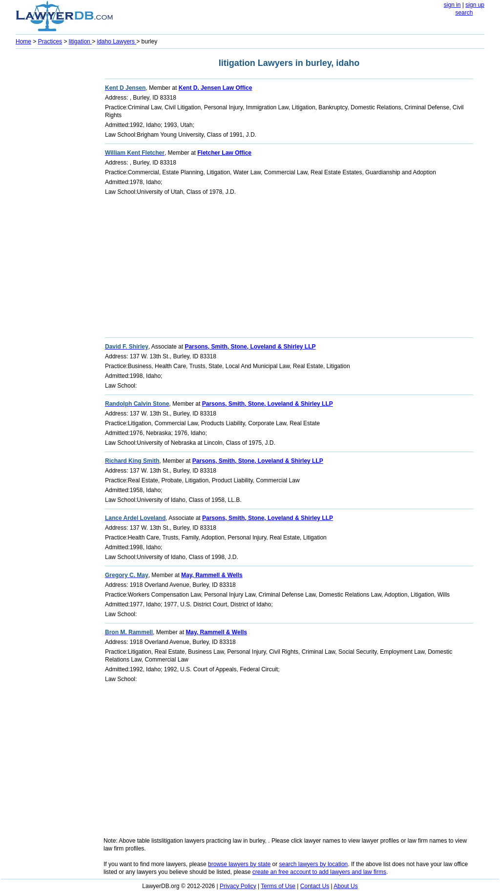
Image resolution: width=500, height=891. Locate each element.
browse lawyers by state (239, 864)
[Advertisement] (55, 198)
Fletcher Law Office (224, 152)
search (464, 12)
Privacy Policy (238, 886)
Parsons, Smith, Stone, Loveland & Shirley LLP (250, 346)
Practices (50, 41)
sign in (452, 4)
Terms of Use (278, 886)
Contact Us (314, 886)
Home (23, 41)
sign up (474, 4)
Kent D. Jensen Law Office (215, 87)
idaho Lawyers (116, 41)
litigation (80, 41)
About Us (345, 886)
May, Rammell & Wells (212, 575)
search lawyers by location (313, 864)
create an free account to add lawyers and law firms (319, 872)
